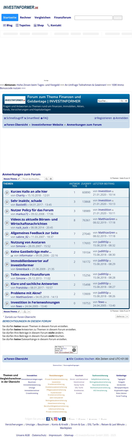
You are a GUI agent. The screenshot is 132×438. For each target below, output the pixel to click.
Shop (39, 25)
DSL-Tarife (79, 387)
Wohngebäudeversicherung (56, 400)
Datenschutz (39, 435)
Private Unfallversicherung (56, 412)
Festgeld (121, 382)
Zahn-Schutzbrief (56, 398)
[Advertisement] (66, 150)
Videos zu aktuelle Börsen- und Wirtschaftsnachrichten (34, 221)
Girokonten (121, 385)
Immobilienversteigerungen (32, 379)
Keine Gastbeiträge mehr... (31, 251)
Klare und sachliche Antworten (34, 284)
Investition (104, 191)
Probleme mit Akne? (26, 293)
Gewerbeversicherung (56, 403)
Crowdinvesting (32, 393)
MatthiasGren (106, 219)
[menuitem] (31, 118)
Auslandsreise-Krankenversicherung (56, 393)
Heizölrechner (79, 382)
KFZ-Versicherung (100, 390)
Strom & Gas (78, 424)
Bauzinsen (32, 382)
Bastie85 (21, 204)
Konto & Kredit (60, 424)
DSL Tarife (93, 424)
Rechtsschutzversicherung (100, 387)
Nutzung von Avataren (28, 242)
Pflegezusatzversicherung (56, 390)
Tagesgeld (121, 379)
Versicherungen (56, 375)
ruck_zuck (22, 227)
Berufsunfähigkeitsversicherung (56, 406)
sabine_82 (22, 237)
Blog (7, 25)
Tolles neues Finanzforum (30, 274)
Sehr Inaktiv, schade (26, 201)
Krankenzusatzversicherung (56, 387)
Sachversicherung (100, 375)
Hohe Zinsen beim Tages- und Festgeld (38, 85)
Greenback (22, 269)
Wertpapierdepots (121, 387)
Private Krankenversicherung (56, 379)
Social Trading (121, 396)
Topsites (23, 25)
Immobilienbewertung (31, 385)
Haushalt (79, 375)
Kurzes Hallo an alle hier (29, 191)
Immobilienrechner (32, 390)
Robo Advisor (121, 393)
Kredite (79, 393)
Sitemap (68, 435)
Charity (20, 195)
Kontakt (54, 25)
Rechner (25, 17)
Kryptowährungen (121, 390)
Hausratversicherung (100, 385)
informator (26, 255)
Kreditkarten (79, 390)
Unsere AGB (23, 435)
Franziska (22, 287)
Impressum (55, 435)
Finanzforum (62, 17)
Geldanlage (121, 375)
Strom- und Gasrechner (79, 379)
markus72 (22, 214)
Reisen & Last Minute (113, 424)
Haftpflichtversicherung (100, 379)
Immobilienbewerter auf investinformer (29, 263)
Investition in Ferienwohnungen (35, 302)
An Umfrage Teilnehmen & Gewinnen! (85, 85)
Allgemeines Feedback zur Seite (34, 233)
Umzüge (32, 387)
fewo (19, 306)
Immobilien (32, 375)
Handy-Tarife (79, 385)
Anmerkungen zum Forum (21, 174)
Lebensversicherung (56, 409)
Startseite (9, 17)
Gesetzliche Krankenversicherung (56, 383)
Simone (20, 246)
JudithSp (103, 242)
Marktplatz (66, 428)
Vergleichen (42, 17)
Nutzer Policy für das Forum (32, 210)
